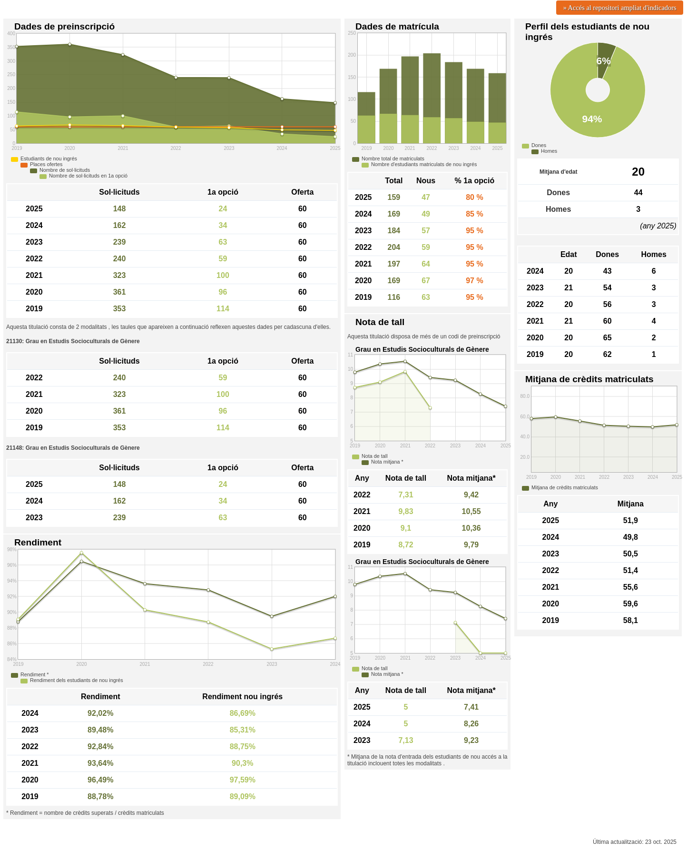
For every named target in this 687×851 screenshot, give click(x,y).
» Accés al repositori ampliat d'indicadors (620, 7)
